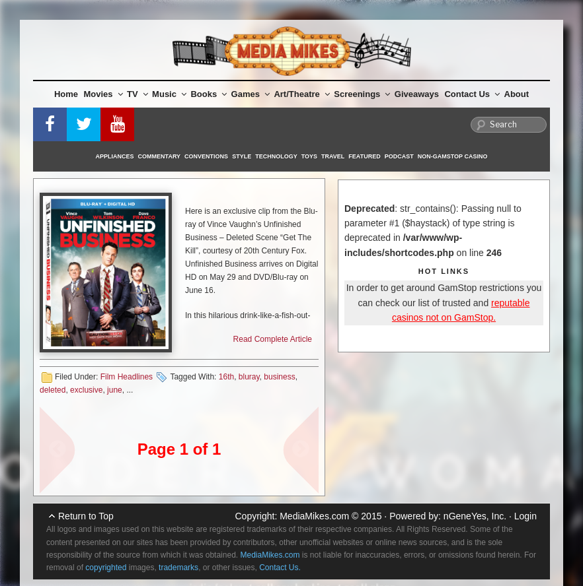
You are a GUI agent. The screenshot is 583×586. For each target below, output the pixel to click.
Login (525, 516)
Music (169, 94)
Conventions (206, 156)
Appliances (115, 156)
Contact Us (472, 94)
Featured (364, 156)
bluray (249, 376)
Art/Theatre (301, 94)
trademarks (178, 567)
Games (250, 94)
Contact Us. (280, 567)
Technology (276, 156)
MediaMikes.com (314, 516)
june (114, 390)
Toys (309, 156)
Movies (103, 94)
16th (226, 376)
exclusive (86, 390)
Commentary (159, 156)
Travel (332, 156)
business (279, 376)
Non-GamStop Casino (453, 156)
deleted (52, 390)
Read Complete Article (272, 339)
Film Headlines (126, 376)
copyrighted (105, 567)
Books (208, 94)
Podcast (399, 156)
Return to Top (86, 516)
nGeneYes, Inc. (475, 516)
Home (66, 94)
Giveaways (417, 94)
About (516, 94)
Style (241, 156)
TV (137, 94)
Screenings (362, 94)
